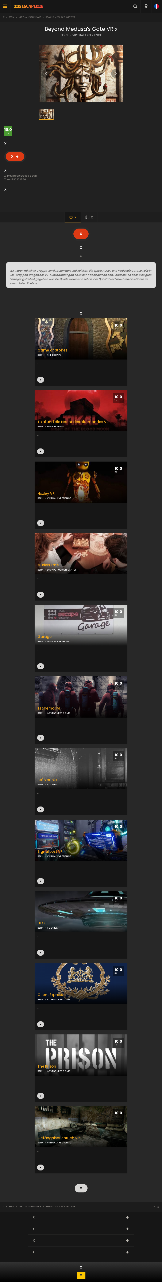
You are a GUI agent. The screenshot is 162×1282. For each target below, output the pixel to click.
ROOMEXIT (53, 784)
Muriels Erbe (48, 565)
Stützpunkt (47, 780)
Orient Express (50, 995)
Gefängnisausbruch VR (59, 1138)
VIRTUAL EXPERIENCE (87, 35)
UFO (41, 923)
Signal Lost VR (50, 851)
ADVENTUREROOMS (58, 713)
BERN (64, 35)
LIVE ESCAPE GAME (58, 641)
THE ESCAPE (54, 355)
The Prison (47, 1066)
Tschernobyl (49, 708)
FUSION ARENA (55, 426)
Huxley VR (46, 493)
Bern (11, 17)
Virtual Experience (30, 17)
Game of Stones (53, 350)
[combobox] (145, 6)
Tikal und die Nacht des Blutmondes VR (73, 422)
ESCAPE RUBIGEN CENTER (62, 569)
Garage (45, 637)
